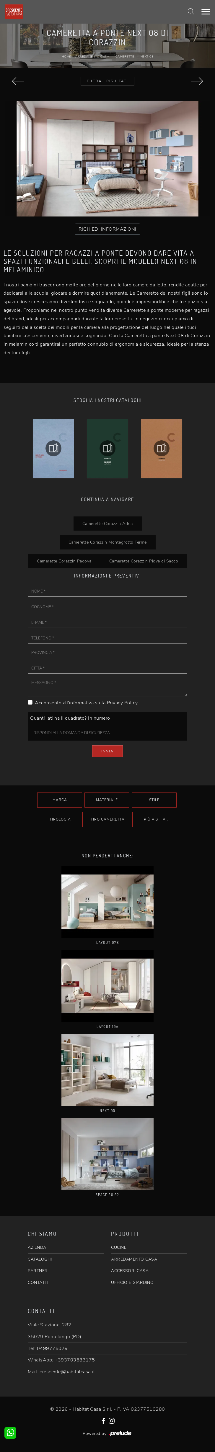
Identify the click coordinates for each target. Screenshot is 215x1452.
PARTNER (38, 1271)
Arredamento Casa (92, 57)
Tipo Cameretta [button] (108, 819)
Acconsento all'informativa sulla (86, 703)
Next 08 (147, 57)
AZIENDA (37, 1247)
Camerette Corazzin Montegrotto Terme (108, 542)
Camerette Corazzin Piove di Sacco (143, 561)
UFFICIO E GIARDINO (132, 1282)
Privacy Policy (122, 703)
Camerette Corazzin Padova (64, 561)
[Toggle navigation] (205, 12)
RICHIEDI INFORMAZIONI (107, 229)
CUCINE (118, 1247)
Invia (107, 751)
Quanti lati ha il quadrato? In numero (70, 718)
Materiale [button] (107, 800)
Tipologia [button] (60, 819)
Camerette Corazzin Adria (107, 523)
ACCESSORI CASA (130, 1271)
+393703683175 (75, 1360)
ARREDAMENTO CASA (134, 1259)
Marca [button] (60, 800)
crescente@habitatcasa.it (67, 1372)
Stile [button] (154, 800)
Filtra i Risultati (107, 81)
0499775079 (52, 1348)
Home (66, 57)
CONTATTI (38, 1282)
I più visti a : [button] (154, 819)
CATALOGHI (40, 1259)
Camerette (124, 57)
